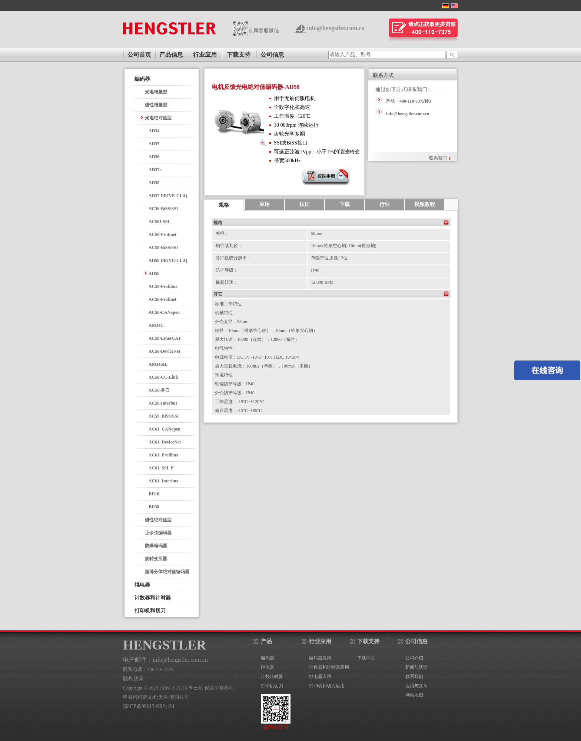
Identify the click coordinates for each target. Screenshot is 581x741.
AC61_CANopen (164, 429)
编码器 (142, 79)
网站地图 (414, 695)
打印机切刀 (272, 685)
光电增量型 (156, 91)
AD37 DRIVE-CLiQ (168, 195)
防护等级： (227, 270)
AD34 (154, 130)
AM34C (156, 325)
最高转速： (227, 282)
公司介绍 (414, 658)
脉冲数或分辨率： (233, 257)
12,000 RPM (322, 282)
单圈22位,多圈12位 (329, 257)
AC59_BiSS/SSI (164, 416)
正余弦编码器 (158, 532)
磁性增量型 (156, 104)
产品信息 (171, 54)
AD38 (154, 182)
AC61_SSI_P (161, 468)
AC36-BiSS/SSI (163, 208)
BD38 (154, 506)
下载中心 (366, 658)
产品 (266, 641)
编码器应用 (320, 658)
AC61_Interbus (163, 481)
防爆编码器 (156, 545)
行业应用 (205, 54)
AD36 (154, 156)
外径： (222, 233)
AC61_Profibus (163, 455)
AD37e (155, 169)
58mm (316, 233)
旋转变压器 (156, 558)
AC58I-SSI (159, 221)
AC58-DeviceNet (164, 351)
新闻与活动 (416, 667)
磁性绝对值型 (158, 519)
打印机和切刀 (150, 611)
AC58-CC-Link (163, 377)
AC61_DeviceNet (165, 442)
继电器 (142, 585)
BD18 (154, 493)
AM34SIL (158, 364)
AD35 (154, 143)
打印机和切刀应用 (327, 685)
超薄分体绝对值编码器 (167, 571)
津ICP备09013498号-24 (148, 706)
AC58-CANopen (164, 312)
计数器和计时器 (153, 598)
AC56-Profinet (162, 234)
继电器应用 (320, 676)
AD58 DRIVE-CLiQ (168, 260)
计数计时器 (272, 676)
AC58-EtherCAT (165, 338)
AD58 (154, 273)
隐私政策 (133, 678)
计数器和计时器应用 (329, 667)
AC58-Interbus (163, 403)
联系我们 (438, 158)
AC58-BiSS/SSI (163, 247)
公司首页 (139, 54)
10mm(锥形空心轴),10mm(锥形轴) (343, 245)
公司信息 (272, 54)
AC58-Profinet (162, 299)
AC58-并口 (159, 390)
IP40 (315, 270)
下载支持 (238, 54)
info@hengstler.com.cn (336, 28)
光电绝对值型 (158, 117)
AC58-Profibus (163, 286)
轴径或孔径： (229, 245)
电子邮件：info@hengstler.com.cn (165, 660)
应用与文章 (416, 685)
